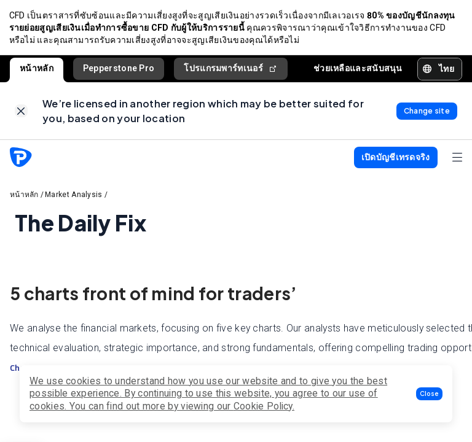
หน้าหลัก (36, 70)
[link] (21, 113)
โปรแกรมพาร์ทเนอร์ (231, 70)
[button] (429, 393)
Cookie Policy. (264, 406)
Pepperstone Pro (119, 70)
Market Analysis (74, 198)
